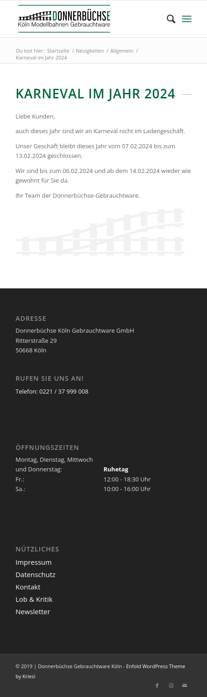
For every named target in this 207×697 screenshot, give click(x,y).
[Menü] (186, 19)
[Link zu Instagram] (171, 685)
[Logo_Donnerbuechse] (86, 18)
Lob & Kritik (34, 599)
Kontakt (28, 586)
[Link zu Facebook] (157, 685)
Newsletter (33, 611)
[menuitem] (166, 18)
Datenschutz (35, 574)
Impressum (34, 562)
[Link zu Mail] (184, 685)
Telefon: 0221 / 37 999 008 (52, 391)
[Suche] (166, 18)
